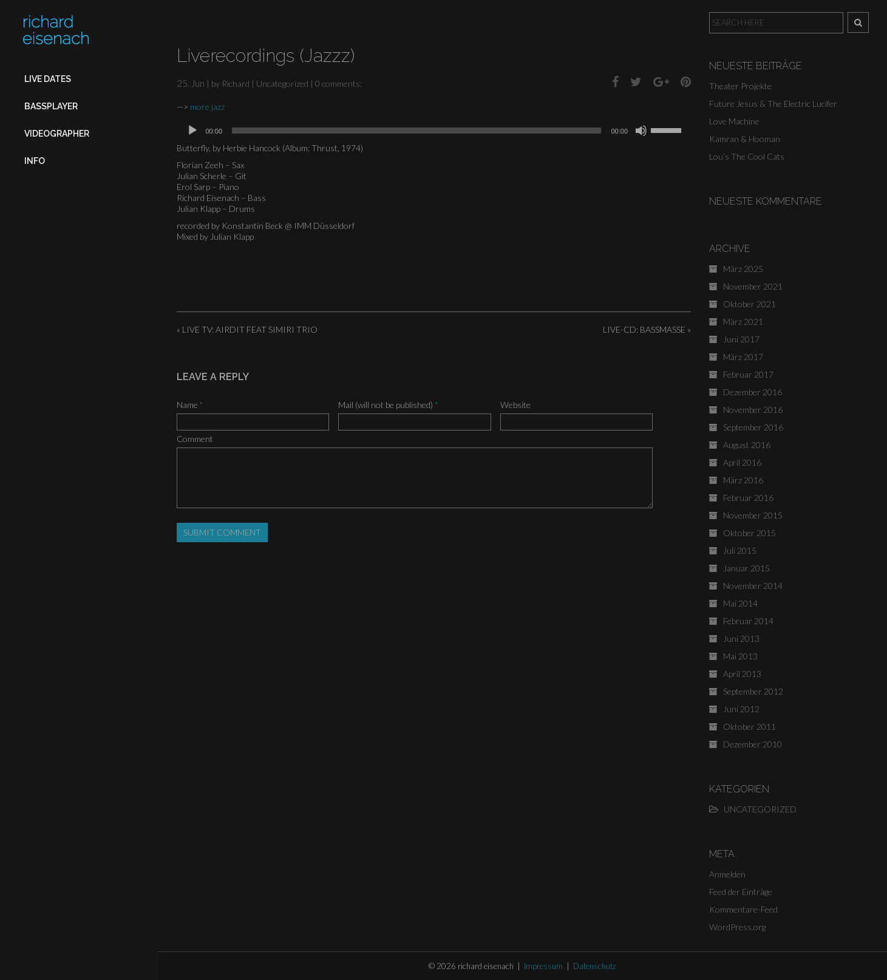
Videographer (56, 133)
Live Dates (47, 79)
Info (34, 161)
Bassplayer (51, 106)
